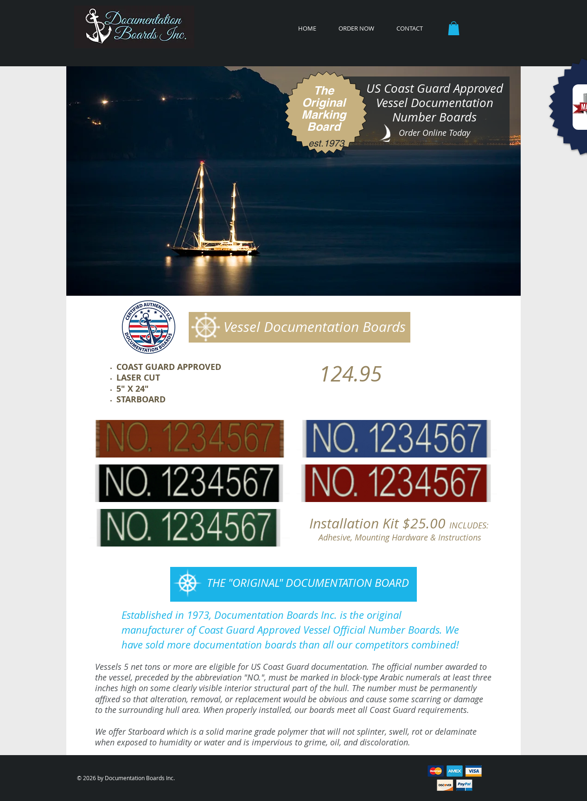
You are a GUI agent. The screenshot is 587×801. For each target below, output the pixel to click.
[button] (453, 28)
